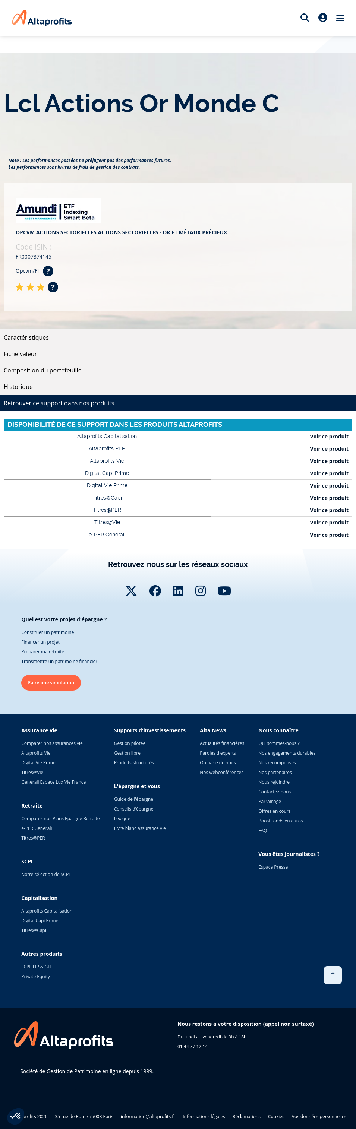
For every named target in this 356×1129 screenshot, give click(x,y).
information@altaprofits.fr (148, 1116)
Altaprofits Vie (35, 753)
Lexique (122, 818)
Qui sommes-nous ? (278, 743)
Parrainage (269, 801)
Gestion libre (127, 753)
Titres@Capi (33, 930)
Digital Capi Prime (39, 920)
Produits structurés (134, 762)
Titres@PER (33, 838)
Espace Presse (273, 867)
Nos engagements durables (286, 753)
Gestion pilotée (130, 743)
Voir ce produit (329, 436)
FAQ (262, 830)
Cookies (276, 1116)
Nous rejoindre (274, 782)
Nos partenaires (275, 772)
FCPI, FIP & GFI (36, 967)
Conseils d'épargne (134, 809)
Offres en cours (274, 811)
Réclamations (247, 1116)
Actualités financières (222, 743)
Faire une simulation (51, 682)
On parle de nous (218, 762)
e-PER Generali (36, 828)
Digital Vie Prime (38, 762)
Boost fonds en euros (280, 821)
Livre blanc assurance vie (140, 828)
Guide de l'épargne (133, 799)
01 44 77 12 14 (192, 1046)
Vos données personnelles (319, 1116)
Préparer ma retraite (42, 651)
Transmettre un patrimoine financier (59, 661)
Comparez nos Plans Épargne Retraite (60, 818)
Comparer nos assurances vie (51, 743)
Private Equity (35, 976)
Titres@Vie (32, 772)
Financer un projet (40, 642)
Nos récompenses (277, 762)
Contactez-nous (274, 792)
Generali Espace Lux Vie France (53, 782)
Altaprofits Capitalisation (46, 911)
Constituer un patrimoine (47, 632)
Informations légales (204, 1116)
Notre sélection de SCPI (45, 874)
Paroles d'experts (218, 753)
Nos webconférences (221, 772)
